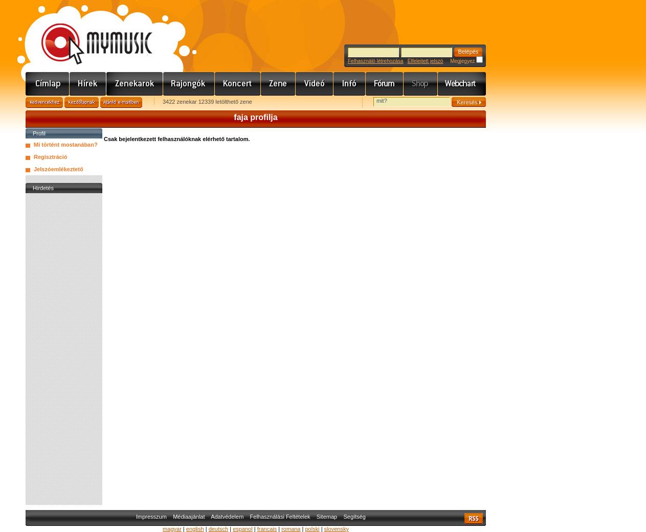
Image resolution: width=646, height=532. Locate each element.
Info (349, 84)
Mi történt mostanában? (66, 145)
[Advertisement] (64, 349)
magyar (172, 529)
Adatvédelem (227, 517)
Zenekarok (134, 84)
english (195, 529)
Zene (278, 84)
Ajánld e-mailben (121, 102)
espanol (243, 529)
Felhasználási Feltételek (280, 517)
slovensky (336, 529)
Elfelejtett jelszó (425, 61)
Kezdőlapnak (81, 102)
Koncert (238, 84)
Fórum (385, 84)
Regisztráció (50, 157)
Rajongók (189, 84)
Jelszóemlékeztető (58, 169)
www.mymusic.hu (88, 33)
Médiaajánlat (189, 517)
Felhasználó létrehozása (375, 61)
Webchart (462, 84)
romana (290, 529)
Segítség (354, 517)
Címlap (48, 84)
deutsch (219, 529)
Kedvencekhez (44, 102)
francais (267, 529)
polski (312, 529)
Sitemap (327, 517)
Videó (314, 84)
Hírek (88, 84)
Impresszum (151, 517)
